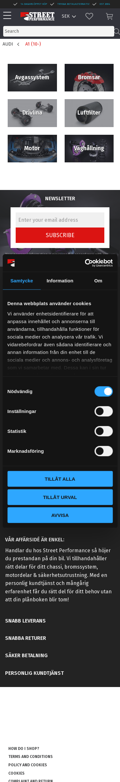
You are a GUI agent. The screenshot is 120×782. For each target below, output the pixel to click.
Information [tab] (60, 280)
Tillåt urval (60, 497)
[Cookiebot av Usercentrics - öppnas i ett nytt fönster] (85, 263)
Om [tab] (98, 280)
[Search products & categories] (58, 31)
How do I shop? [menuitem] (23, 748)
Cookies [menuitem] (16, 773)
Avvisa (60, 515)
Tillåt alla (60, 479)
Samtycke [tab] (21, 280)
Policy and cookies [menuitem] (27, 765)
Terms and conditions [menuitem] (30, 756)
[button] (8, 15)
